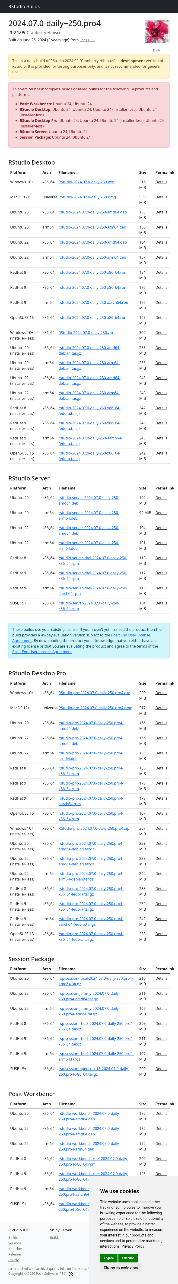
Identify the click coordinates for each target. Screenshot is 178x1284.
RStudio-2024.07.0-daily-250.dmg (87, 197)
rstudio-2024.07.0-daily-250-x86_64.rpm (93, 272)
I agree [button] (109, 1258)
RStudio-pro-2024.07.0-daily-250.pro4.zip (94, 828)
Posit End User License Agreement (42, 651)
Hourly (13, 1260)
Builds (13, 1237)
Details (161, 181)
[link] (132, 1246)
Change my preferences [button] (121, 1267)
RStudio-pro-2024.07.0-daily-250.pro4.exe (94, 692)
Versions (14, 1243)
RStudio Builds (24, 6)
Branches (15, 1248)
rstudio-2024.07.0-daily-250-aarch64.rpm (94, 302)
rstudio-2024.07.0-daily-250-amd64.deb (93, 212)
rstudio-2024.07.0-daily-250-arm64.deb (92, 227)
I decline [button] (128, 1258)
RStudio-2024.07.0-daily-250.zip (86, 332)
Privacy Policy (132, 1246)
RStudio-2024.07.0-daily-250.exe (86, 181)
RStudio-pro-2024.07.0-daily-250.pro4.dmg (95, 707)
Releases (15, 1254)
